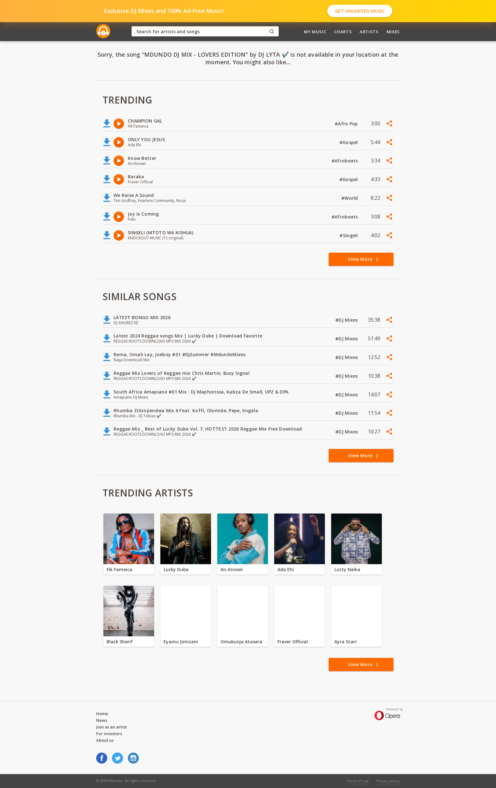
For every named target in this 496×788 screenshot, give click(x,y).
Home (102, 713)
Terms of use (357, 781)
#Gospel (349, 142)
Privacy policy (388, 781)
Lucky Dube (176, 569)
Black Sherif (120, 642)
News (101, 720)
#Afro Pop (347, 124)
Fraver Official (292, 642)
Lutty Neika (347, 569)
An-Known (231, 569)
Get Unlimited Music (360, 11)
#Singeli (349, 235)
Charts (343, 32)
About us (105, 740)
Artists (369, 32)
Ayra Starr (345, 642)
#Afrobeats (345, 161)
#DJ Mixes (347, 320)
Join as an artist (111, 727)
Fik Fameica (119, 569)
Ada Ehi (285, 569)
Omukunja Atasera (241, 642)
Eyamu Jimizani (181, 642)
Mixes (393, 32)
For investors (109, 733)
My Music (315, 32)
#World (350, 198)
